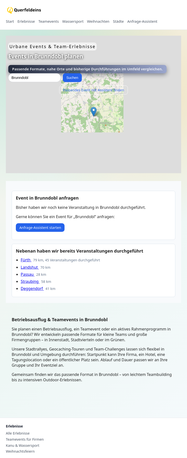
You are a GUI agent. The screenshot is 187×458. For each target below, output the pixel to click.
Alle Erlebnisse (18, 433)
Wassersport (73, 21)
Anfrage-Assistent (142, 21)
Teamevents (48, 21)
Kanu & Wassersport (22, 445)
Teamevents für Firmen (25, 439)
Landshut (30, 267)
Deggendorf (32, 288)
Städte (118, 21)
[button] (94, 112)
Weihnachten (98, 21)
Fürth (26, 260)
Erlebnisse (26, 21)
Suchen (72, 78)
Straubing (30, 281)
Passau (28, 274)
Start (10, 21)
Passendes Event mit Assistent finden (93, 90)
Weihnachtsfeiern (20, 451)
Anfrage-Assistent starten (40, 227)
